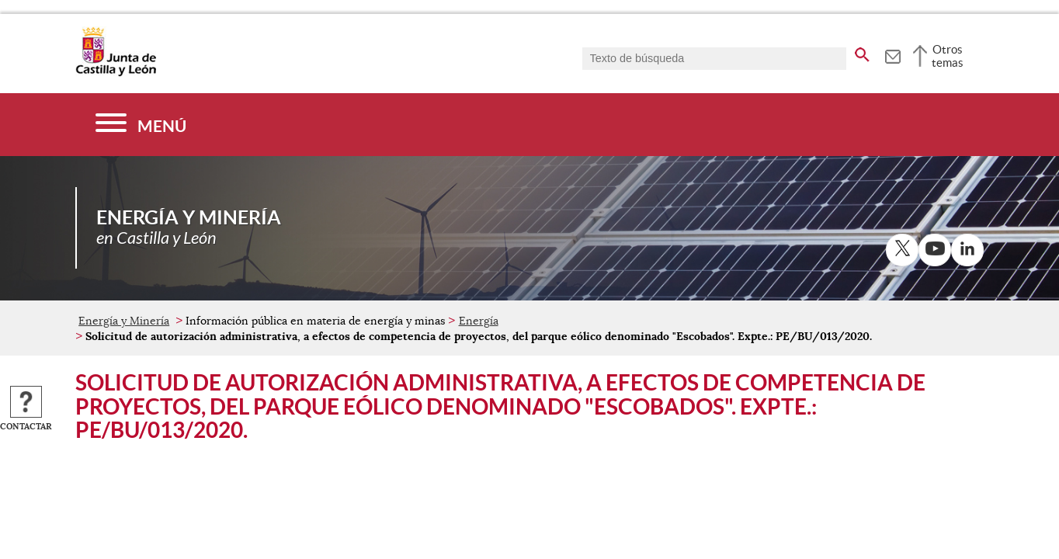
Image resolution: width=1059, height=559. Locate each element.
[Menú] (141, 124)
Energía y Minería (123, 321)
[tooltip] (892, 54)
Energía (478, 321)
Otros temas (948, 56)
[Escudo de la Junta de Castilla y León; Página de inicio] (115, 73)
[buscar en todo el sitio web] (862, 52)
